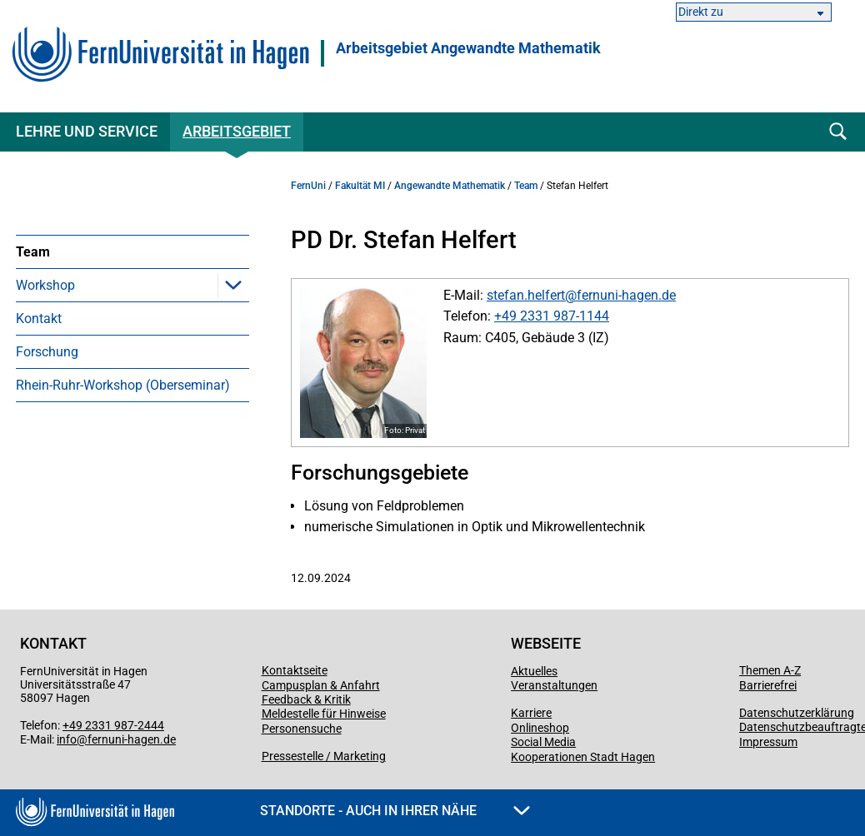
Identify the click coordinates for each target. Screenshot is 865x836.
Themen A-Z (770, 670)
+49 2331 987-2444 (113, 725)
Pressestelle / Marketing (324, 756)
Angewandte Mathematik (449, 186)
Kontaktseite (295, 670)
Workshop (45, 285)
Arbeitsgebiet (236, 131)
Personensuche (302, 728)
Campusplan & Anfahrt (321, 685)
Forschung (47, 352)
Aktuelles (534, 671)
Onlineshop (540, 727)
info (67, 739)
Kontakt (39, 318)
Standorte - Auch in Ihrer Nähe (395, 811)
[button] (233, 285)
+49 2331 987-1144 (551, 316)
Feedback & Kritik (306, 699)
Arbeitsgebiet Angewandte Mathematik (468, 48)
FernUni (308, 186)
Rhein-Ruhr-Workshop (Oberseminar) (123, 385)
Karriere (531, 712)
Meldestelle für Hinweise (324, 713)
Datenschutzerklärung (796, 712)
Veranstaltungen (554, 685)
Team (33, 252)
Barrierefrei (768, 685)
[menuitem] (132, 251)
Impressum (768, 742)
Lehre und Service (87, 131)
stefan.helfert (526, 295)
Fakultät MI (360, 186)
